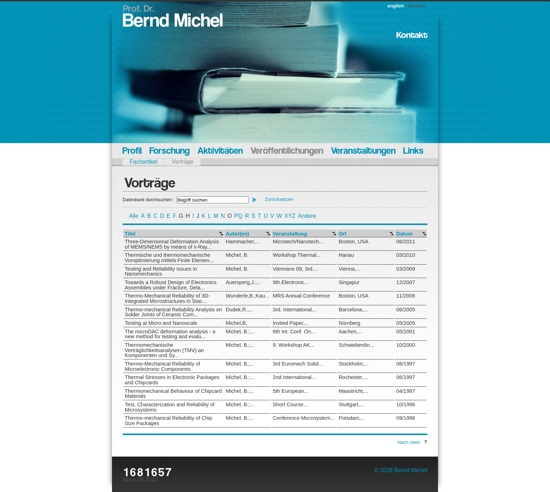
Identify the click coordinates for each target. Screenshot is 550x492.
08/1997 (405, 364)
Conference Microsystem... (304, 418)
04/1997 (405, 391)
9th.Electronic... (291, 282)
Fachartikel (143, 162)
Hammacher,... (242, 241)
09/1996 (405, 418)
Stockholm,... (354, 364)
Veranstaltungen (363, 151)
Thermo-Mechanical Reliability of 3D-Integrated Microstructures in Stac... (167, 298)
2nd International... (294, 377)
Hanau (346, 255)
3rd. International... (294, 309)
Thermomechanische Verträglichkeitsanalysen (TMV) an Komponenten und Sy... (164, 350)
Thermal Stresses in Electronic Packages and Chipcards (172, 379)
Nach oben (409, 442)
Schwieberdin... (356, 345)
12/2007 (405, 282)
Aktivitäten (220, 151)
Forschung (170, 151)
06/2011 (405, 241)
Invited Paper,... (291, 323)
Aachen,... (350, 331)
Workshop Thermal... (297, 255)
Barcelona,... (353, 309)
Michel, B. (237, 255)
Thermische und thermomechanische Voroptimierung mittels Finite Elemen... (169, 257)
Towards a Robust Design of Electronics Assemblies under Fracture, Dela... (171, 284)
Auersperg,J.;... (243, 282)
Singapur (349, 282)
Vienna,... (350, 269)
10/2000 (405, 345)
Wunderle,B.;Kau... (247, 296)
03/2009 (405, 269)
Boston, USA (354, 241)
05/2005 (405, 323)
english (395, 6)
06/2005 (405, 309)
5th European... (290, 391)
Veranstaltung (290, 234)
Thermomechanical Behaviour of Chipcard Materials (173, 393)
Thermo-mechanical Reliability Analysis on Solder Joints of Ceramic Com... (173, 312)
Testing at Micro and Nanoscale (161, 323)
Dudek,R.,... (239, 309)
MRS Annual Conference (301, 296)
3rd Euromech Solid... (298, 364)
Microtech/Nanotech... (298, 241)
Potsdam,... (352, 418)
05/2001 (405, 331)
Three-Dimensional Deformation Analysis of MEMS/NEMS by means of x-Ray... (172, 244)
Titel (130, 234)
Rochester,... (353, 377)
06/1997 (405, 377)
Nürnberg (349, 323)
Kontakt (412, 35)
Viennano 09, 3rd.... (295, 269)
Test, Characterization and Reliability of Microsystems (169, 407)
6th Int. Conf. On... (294, 331)
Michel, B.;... (240, 331)
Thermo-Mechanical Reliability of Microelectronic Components (162, 366)
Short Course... (290, 404)
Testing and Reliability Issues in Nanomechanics (161, 271)
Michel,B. (236, 323)
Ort (343, 234)
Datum (404, 234)
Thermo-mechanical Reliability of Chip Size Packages (168, 420)
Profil (132, 151)
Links (413, 151)
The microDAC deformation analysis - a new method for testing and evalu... (170, 334)
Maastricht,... (354, 391)
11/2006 (405, 296)
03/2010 (405, 255)
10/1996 (405, 404)
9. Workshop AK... (293, 345)
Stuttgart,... (351, 404)
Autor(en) (237, 234)
